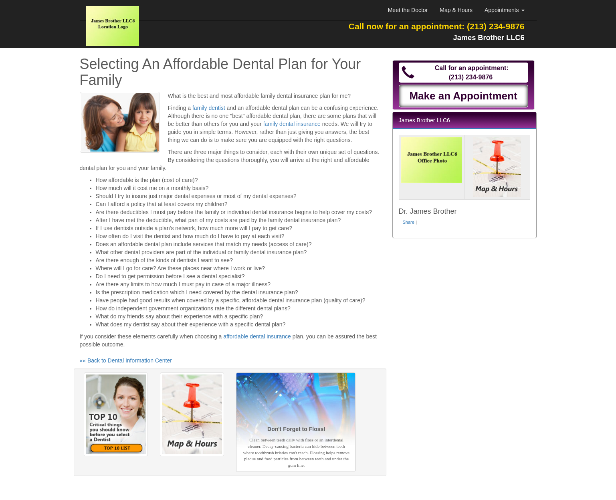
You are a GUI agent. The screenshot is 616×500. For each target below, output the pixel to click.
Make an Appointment (463, 96)
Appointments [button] (505, 10)
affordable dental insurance (257, 336)
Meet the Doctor (408, 10)
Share (408, 222)
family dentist (208, 108)
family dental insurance (292, 124)
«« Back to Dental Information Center (126, 360)
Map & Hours (456, 10)
